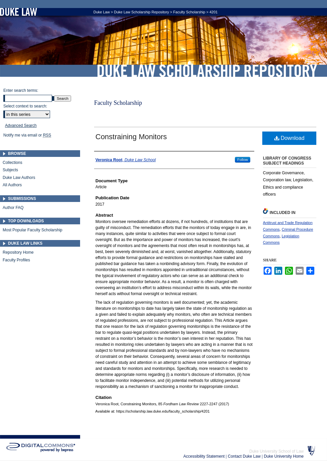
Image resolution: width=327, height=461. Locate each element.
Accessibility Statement (205, 456)
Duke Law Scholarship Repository (207, 71)
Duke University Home (284, 456)
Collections (12, 162)
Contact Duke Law (245, 456)
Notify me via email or (27, 135)
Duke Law (101, 12)
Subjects (10, 170)
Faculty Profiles (16, 260)
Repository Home (18, 252)
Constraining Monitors (131, 137)
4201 (214, 12)
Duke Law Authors (19, 177)
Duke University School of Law (276, 451)
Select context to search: (25, 106)
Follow (242, 160)
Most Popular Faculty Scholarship (32, 230)
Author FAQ (13, 207)
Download (289, 138)
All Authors (12, 185)
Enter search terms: (20, 90)
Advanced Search (21, 125)
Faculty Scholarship (189, 12)
